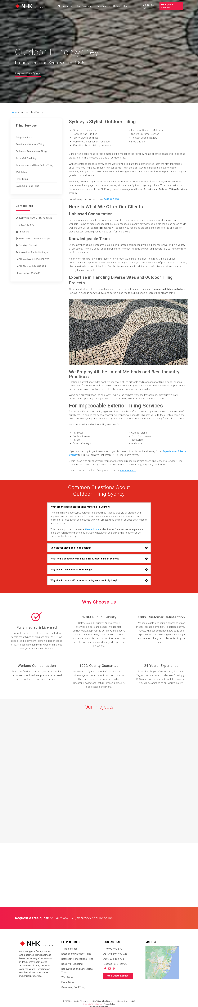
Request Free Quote (29, 73)
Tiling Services (84, 6)
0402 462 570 (26, 224)
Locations (103, 6)
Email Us (24, 231)
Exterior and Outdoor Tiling (30, 144)
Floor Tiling (22, 179)
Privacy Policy (109, 1004)
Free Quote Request (167, 6)
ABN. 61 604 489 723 (115, 953)
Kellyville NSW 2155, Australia (35, 217)
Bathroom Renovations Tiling (31, 151)
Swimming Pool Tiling (27, 186)
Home (13, 112)
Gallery (116, 6)
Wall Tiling (21, 172)
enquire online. (103, 918)
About (67, 6)
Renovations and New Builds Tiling (34, 165)
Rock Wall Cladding (26, 158)
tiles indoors (92, 529)
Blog (125, 6)
